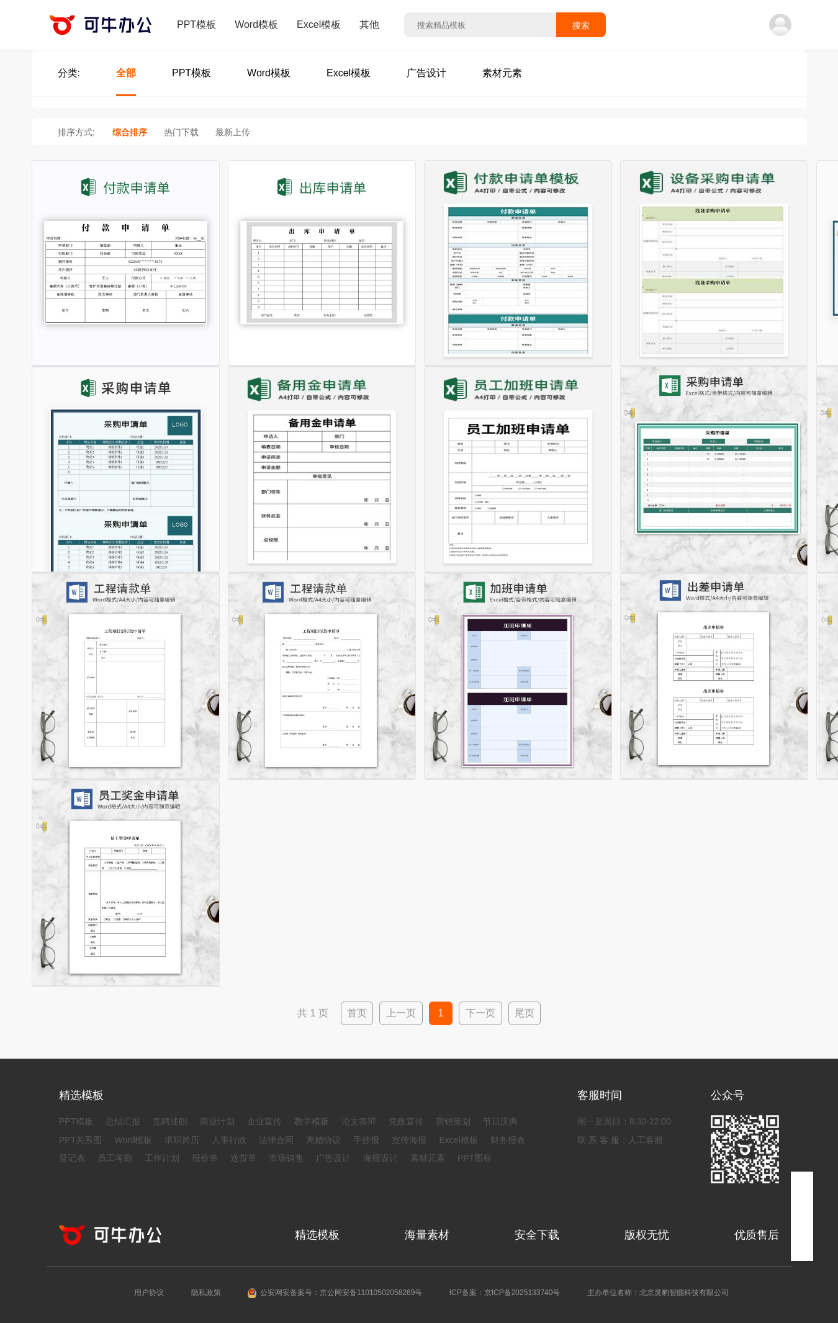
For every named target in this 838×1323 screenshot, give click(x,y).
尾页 (524, 1013)
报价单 (205, 1158)
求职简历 (181, 1140)
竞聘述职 (170, 1121)
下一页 (480, 1013)
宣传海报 (409, 1140)
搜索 (581, 25)
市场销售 (286, 1158)
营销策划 (453, 1121)
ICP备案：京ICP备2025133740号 (505, 1292)
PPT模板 (196, 24)
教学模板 (311, 1121)
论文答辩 (358, 1121)
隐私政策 (206, 1292)
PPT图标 (474, 1158)
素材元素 (427, 1158)
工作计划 (162, 1158)
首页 (357, 1013)
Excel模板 (319, 24)
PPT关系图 (80, 1140)
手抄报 (366, 1140)
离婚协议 (323, 1140)
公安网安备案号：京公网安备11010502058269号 (341, 1292)
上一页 (401, 1013)
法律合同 (276, 1140)
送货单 (243, 1158)
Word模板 (256, 24)
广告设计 (333, 1158)
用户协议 (149, 1292)
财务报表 (507, 1140)
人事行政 (229, 1140)
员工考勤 (114, 1158)
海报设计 (380, 1158)
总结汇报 (123, 1121)
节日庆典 (500, 1121)
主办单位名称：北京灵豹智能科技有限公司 (658, 1292)
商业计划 (217, 1121)
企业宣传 (264, 1121)
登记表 (72, 1158)
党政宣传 (406, 1121)
